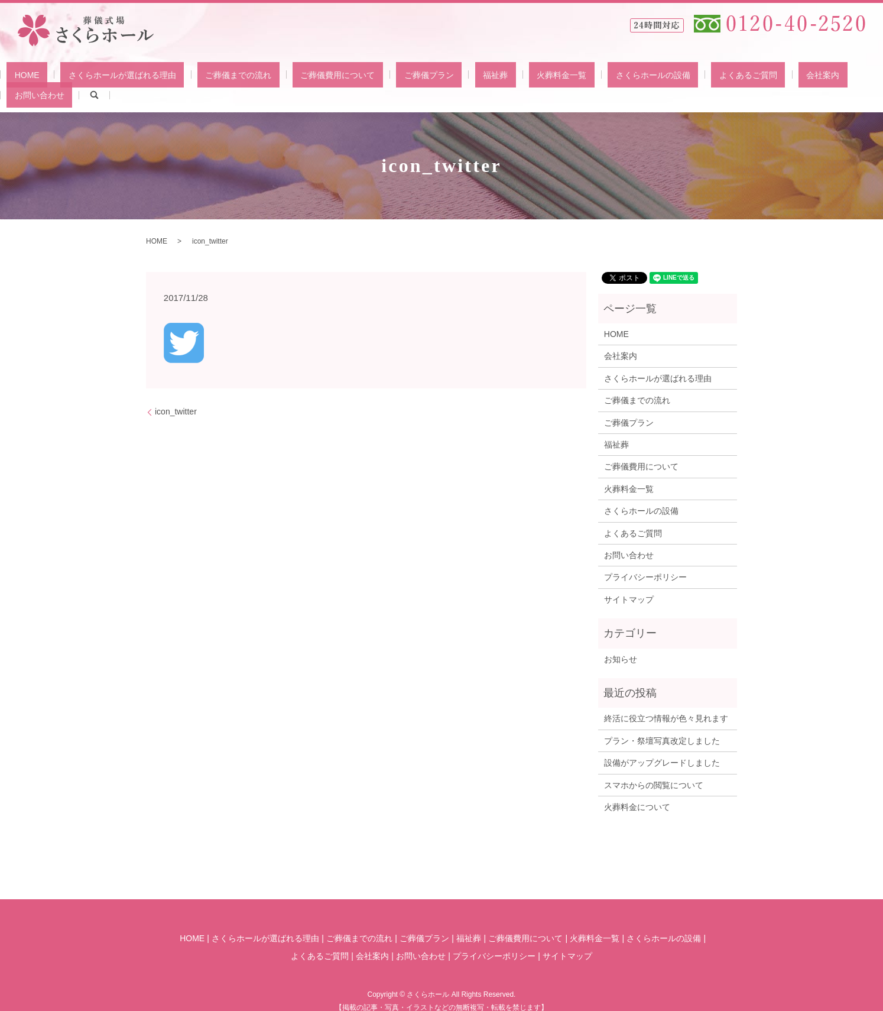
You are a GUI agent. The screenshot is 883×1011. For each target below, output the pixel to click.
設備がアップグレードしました (662, 744)
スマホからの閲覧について (653, 767)
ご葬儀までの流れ (246, 77)
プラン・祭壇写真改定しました (662, 722)
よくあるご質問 (660, 77)
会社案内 (718, 77)
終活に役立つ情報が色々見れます (666, 700)
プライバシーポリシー (645, 559)
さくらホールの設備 (581, 77)
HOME (66, 77)
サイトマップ (629, 581)
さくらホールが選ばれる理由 (145, 77)
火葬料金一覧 (505, 77)
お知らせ (620, 641)
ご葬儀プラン (404, 77)
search (820, 77)
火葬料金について (637, 788)
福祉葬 (455, 77)
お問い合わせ (773, 77)
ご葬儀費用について (329, 77)
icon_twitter (176, 393)
